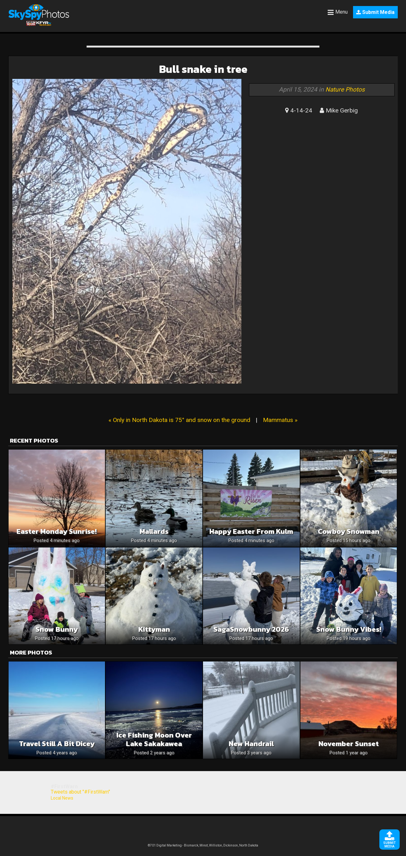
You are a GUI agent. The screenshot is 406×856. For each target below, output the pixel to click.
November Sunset (348, 743)
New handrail (251, 743)
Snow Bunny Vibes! (348, 629)
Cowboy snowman (348, 531)
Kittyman (154, 629)
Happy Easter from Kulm (251, 531)
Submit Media (375, 12)
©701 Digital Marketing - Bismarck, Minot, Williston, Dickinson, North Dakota (203, 845)
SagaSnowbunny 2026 (251, 629)
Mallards (154, 531)
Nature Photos (345, 89)
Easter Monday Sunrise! (56, 531)
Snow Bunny (57, 629)
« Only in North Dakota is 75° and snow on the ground (179, 420)
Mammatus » (280, 420)
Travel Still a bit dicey (57, 743)
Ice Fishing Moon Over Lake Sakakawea (154, 739)
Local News (62, 798)
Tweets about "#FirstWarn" (80, 792)
